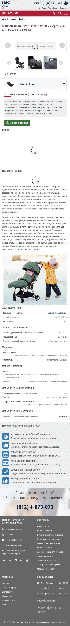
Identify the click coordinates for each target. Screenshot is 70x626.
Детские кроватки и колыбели (50, 535)
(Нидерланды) (57, 313)
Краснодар (7, 596)
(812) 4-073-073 (10, 13)
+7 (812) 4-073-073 (13, 529)
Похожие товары (17, 122)
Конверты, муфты (45, 556)
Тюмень (5, 605)
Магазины (7, 576)
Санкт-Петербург (9, 588)
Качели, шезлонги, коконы (48, 543)
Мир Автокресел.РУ (46, 569)
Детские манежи (44, 548)
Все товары (43, 519)
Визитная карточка (13, 545)
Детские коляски (44, 531)
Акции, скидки (43, 526)
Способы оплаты (46, 600)
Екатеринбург (8, 592)
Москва (5, 583)
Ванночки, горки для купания (50, 552)
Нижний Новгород (10, 600)
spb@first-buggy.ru (13, 540)
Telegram (9, 535)
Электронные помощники (48, 565)
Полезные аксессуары (47, 560)
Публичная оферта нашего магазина (51, 622)
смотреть (63, 416)
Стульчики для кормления (48, 539)
